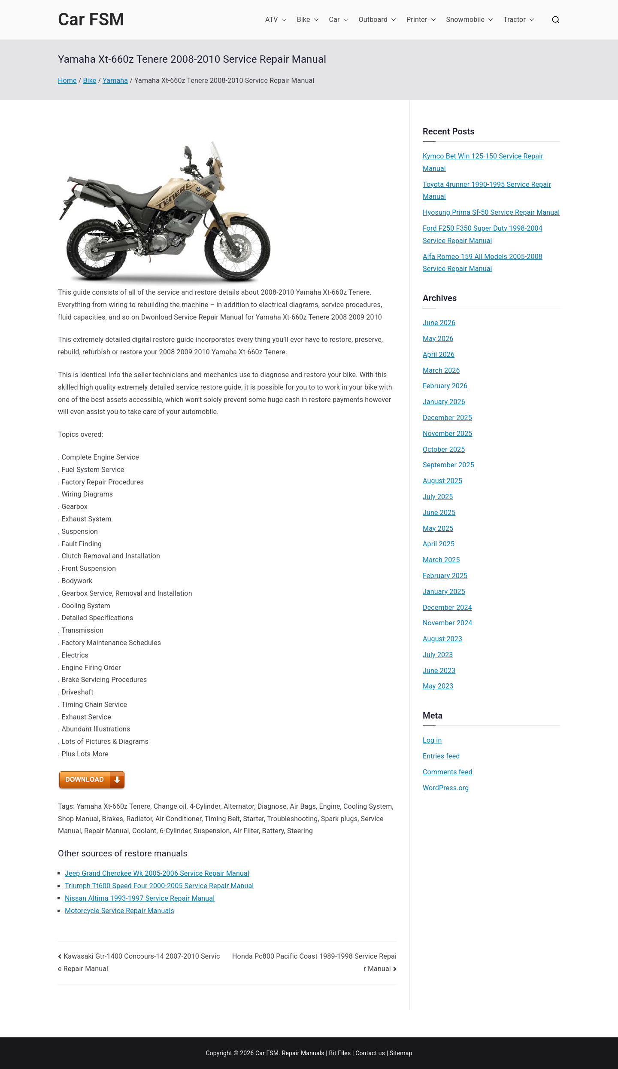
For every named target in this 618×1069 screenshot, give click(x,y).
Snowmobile (470, 20)
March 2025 (441, 560)
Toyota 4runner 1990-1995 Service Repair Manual (487, 190)
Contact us (370, 1053)
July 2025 (438, 497)
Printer (421, 20)
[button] (282, 20)
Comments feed (448, 772)
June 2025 (439, 513)
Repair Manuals (303, 1053)
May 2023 (438, 686)
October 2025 (444, 449)
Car (338, 20)
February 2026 (445, 386)
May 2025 (438, 528)
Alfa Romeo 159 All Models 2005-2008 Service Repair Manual (482, 263)
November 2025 (448, 433)
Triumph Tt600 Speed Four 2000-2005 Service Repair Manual (159, 886)
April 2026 (438, 354)
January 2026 (444, 402)
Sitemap (401, 1053)
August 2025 (442, 481)
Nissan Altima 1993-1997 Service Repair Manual (140, 898)
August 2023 (442, 639)
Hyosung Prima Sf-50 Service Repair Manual (491, 212)
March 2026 (441, 370)
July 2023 (438, 655)
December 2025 (447, 418)
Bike (308, 20)
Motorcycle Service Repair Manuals (119, 911)
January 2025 (444, 592)
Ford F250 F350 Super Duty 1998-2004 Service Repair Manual (482, 234)
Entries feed (441, 756)
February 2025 (445, 576)
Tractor (518, 20)
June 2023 (439, 671)
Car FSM (91, 19)
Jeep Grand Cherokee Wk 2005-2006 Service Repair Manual (157, 873)
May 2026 (438, 339)
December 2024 (447, 607)
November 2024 (448, 623)
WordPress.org (446, 788)
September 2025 (448, 465)
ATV (276, 20)
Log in (432, 740)
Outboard (377, 20)
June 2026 (439, 323)
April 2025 (438, 544)
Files (344, 1053)
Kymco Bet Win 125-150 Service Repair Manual (483, 162)
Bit (332, 1053)
